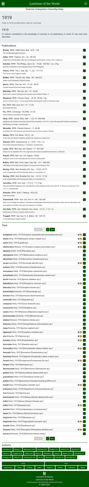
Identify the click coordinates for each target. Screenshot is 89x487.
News (19, 467)
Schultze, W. (59, 457)
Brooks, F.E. (76, 449)
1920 (66, 463)
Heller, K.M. (29, 453)
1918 (23, 463)
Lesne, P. (57, 453)
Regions (50, 467)
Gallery (60, 467)
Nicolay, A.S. (7, 457)
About (83, 467)
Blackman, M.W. (29, 449)
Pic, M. (40, 457)
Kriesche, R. (48, 453)
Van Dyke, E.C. (71, 457)
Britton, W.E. (65, 449)
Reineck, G (49, 457)
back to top (8, 467)
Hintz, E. (38, 453)
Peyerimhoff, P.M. (30, 457)
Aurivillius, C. (7, 449)
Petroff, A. (17, 457)
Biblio (39, 467)
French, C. (6, 453)
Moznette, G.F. (79, 453)
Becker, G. (17, 449)
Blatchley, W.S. (42, 449)
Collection (71, 467)
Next (52, 229)
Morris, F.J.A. (67, 453)
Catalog (29, 467)
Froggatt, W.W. (17, 453)
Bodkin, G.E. (54, 449)
